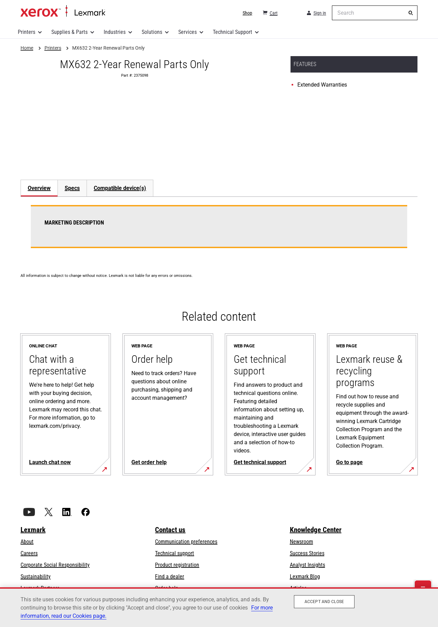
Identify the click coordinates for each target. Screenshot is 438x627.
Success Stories (307, 553)
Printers (26, 32)
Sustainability (36, 576)
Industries (115, 32)
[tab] (39, 188)
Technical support (174, 553)
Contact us (170, 530)
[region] (219, 607)
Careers (29, 553)
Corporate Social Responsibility (55, 565)
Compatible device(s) (120, 188)
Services (187, 32)
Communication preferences (186, 541)
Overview (39, 188)
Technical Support (232, 32)
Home (63, 11)
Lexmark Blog (305, 576)
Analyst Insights (307, 565)
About (27, 541)
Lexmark (33, 530)
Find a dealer (169, 576)
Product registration (177, 565)
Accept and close (324, 601)
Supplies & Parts (69, 32)
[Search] (410, 13)
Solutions (152, 32)
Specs (72, 188)
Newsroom (301, 541)
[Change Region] (291, 13)
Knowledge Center (316, 530)
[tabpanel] (219, 231)
